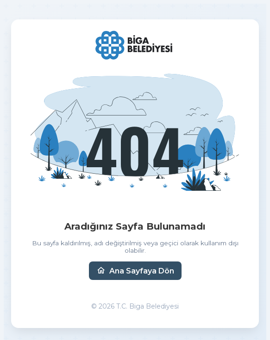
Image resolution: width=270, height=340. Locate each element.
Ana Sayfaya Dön (135, 270)
